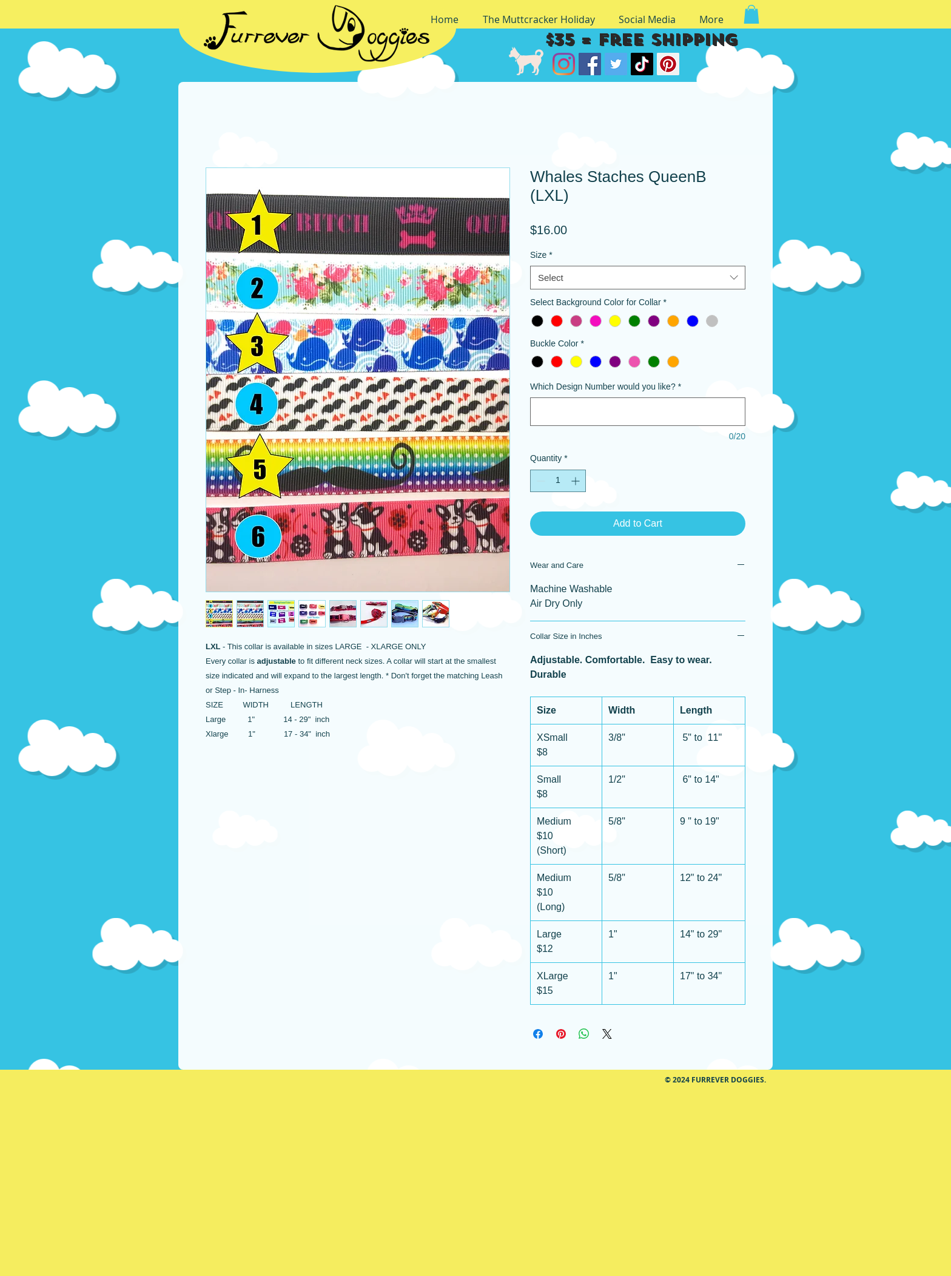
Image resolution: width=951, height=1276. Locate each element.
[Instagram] (564, 64)
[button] (751, 14)
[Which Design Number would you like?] (638, 411)
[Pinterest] (668, 64)
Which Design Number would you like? (605, 386)
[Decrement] (539, 480)
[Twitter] (616, 64)
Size (541, 255)
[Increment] (576, 480)
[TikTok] (642, 64)
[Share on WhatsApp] (584, 1034)
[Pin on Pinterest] (561, 1034)
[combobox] (637, 277)
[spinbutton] (558, 480)
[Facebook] (590, 64)
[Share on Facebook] (538, 1034)
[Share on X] (607, 1034)
